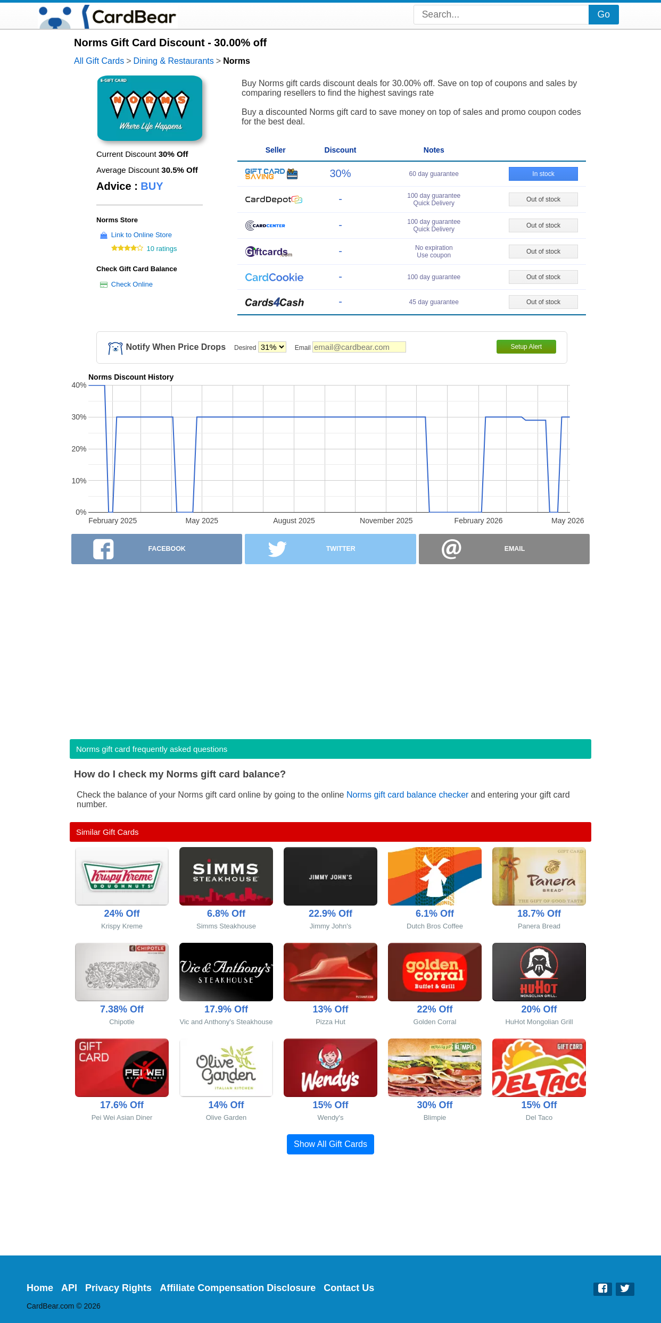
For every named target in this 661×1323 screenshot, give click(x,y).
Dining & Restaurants (174, 60)
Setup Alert (526, 346)
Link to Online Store (141, 235)
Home (40, 1288)
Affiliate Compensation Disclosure (238, 1288)
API (69, 1288)
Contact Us (349, 1288)
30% (340, 173)
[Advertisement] (330, 648)
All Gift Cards (99, 60)
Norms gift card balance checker (407, 794)
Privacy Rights (118, 1288)
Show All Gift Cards (330, 1144)
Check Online (132, 284)
